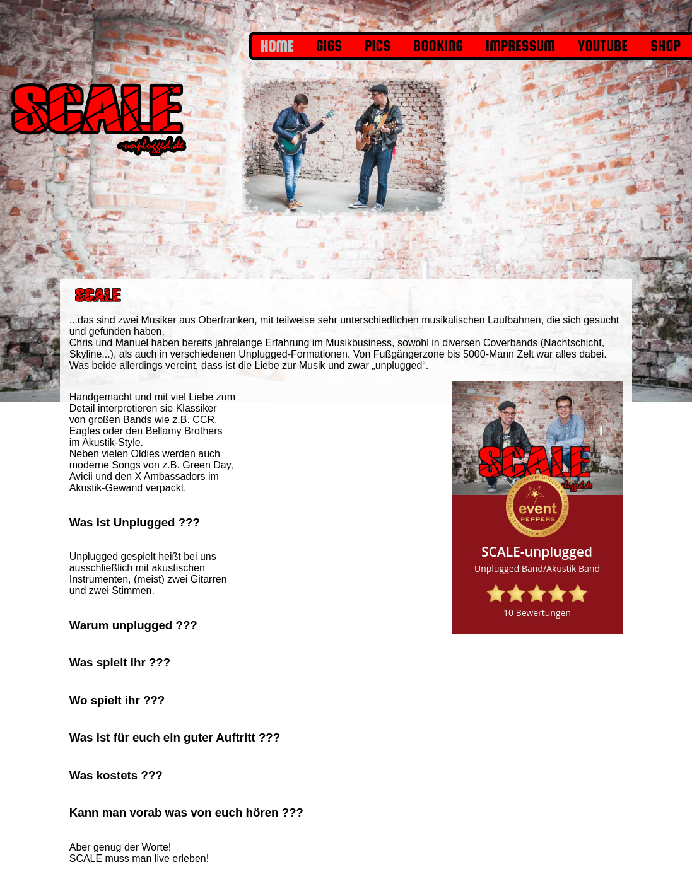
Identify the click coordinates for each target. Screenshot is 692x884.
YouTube (603, 45)
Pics (377, 45)
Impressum (520, 45)
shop (665, 45)
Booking (438, 45)
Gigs (329, 45)
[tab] (152, 523)
